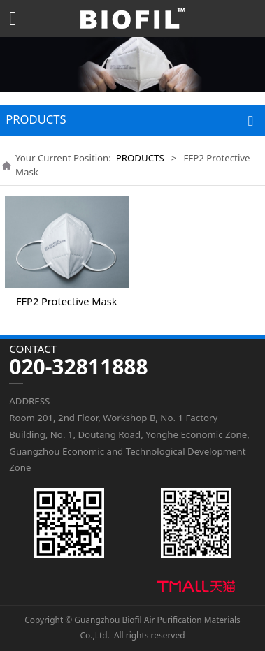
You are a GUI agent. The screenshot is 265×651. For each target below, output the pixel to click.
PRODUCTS (140, 158)
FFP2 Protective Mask (66, 301)
